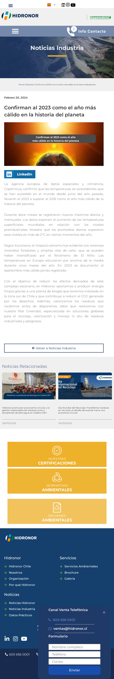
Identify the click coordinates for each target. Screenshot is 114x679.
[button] (10, 5)
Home (21, 84)
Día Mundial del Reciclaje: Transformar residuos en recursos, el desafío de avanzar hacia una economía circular (83, 410)
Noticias (29, 84)
